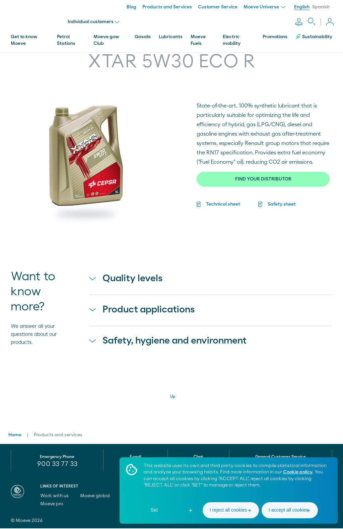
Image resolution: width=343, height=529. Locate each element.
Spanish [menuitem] (321, 7)
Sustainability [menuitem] (313, 34)
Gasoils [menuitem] (143, 34)
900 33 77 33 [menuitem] (57, 464)
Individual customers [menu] (95, 20)
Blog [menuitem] (131, 7)
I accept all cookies (288, 510)
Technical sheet (223, 202)
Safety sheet (282, 202)
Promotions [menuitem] (275, 34)
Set (154, 510)
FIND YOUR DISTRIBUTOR (263, 176)
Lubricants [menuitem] (171, 34)
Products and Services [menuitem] (167, 7)
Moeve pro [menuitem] (54, 504)
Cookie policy (298, 472)
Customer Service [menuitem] (217, 7)
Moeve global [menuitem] (98, 496)
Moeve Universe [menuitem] (264, 7)
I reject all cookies (228, 510)
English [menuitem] (302, 7)
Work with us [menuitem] (57, 496)
